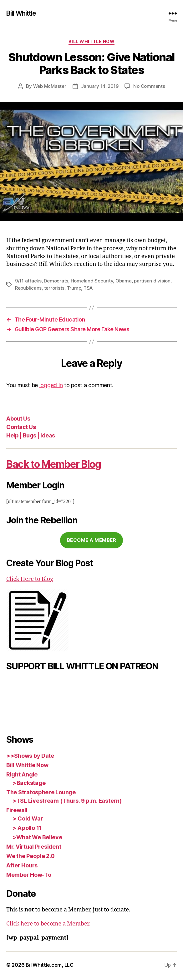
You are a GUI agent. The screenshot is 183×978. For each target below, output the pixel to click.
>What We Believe (37, 837)
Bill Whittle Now (91, 41)
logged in (51, 385)
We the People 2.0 (30, 856)
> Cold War (28, 818)
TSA (88, 288)
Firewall (17, 810)
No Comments (149, 86)
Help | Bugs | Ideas (30, 435)
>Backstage (29, 783)
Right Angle (22, 774)
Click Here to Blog (29, 579)
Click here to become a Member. (48, 923)
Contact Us (21, 427)
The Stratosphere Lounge (41, 792)
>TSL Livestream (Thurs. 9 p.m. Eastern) (67, 800)
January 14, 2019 (100, 86)
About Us (18, 418)
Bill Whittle (21, 13)
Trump (74, 288)
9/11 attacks (28, 281)
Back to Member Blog (53, 464)
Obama (123, 281)
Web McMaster (49, 86)
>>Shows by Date (30, 755)
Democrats (56, 281)
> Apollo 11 (27, 828)
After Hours (22, 865)
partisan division (152, 281)
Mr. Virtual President (33, 846)
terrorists (54, 288)
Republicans (28, 288)
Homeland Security (92, 281)
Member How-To (28, 874)
